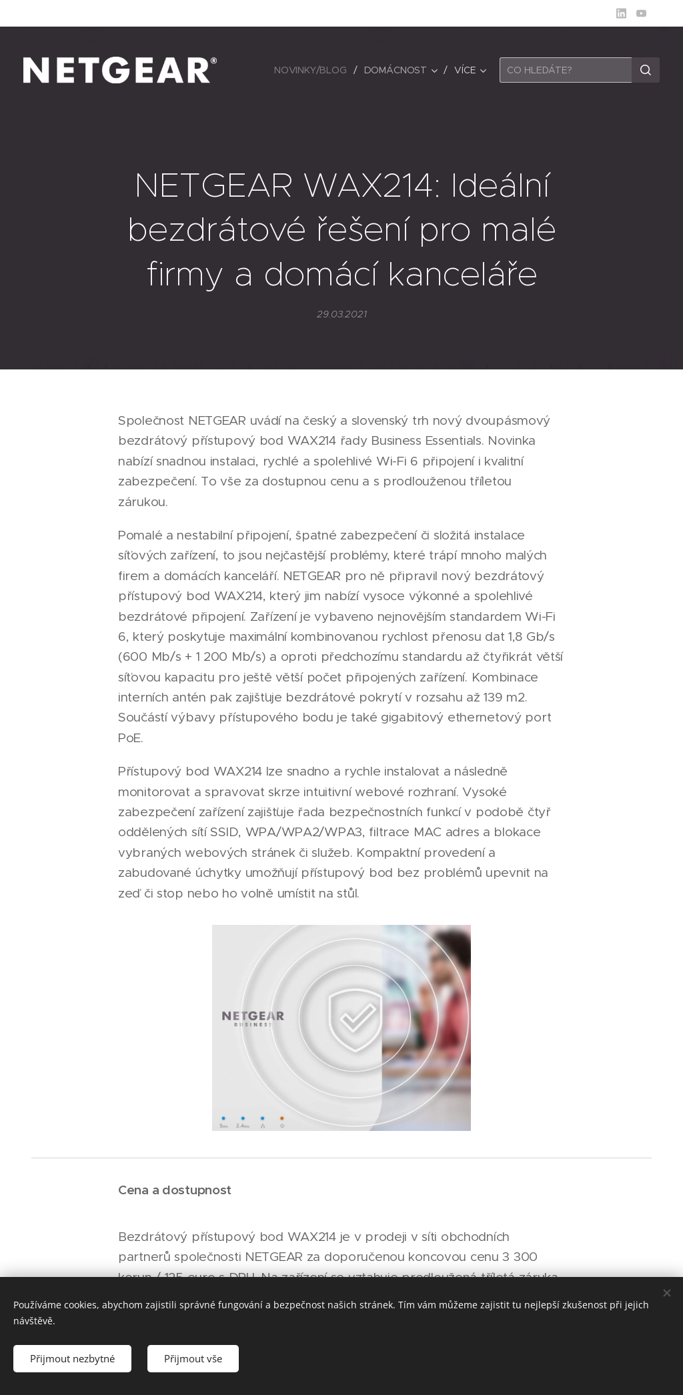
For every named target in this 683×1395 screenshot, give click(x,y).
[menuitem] (313, 70)
